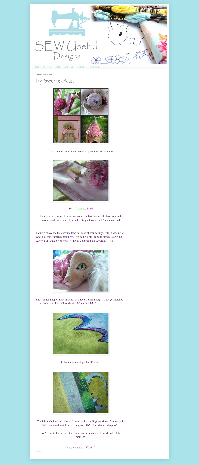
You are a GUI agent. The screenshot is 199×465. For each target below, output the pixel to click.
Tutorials (81, 67)
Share (39, 451)
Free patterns (94, 67)
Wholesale (68, 67)
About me (47, 67)
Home (36, 67)
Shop (57, 67)
